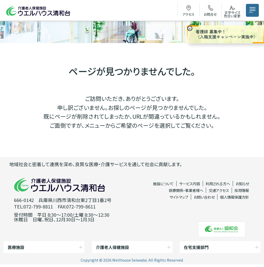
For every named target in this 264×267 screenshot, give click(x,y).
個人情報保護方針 (234, 197)
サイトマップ (179, 197)
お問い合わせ (204, 197)
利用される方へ (218, 183)
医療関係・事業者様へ (186, 190)
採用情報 (242, 190)
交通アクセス (219, 190)
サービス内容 (189, 183)
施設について (163, 183)
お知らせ (242, 183)
